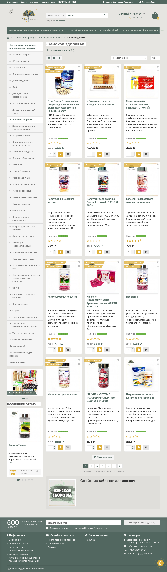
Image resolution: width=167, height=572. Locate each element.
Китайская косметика (80, 30)
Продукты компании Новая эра (26, 267)
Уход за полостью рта (23, 333)
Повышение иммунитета (24, 252)
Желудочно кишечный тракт (23, 111)
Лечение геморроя (21, 54)
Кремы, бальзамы (21, 171)
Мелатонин (132, 296)
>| (120, 466)
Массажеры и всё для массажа (140, 30)
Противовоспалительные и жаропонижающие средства (26, 278)
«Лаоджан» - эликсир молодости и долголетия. (101, 103)
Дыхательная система (23, 103)
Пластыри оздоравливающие (21, 244)
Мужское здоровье (21, 191)
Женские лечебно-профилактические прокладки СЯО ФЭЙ (138, 104)
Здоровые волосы (21, 135)
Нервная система (21, 204)
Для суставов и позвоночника (20, 95)
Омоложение (18, 210)
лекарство (60, 21)
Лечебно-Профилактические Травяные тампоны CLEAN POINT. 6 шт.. (102, 301)
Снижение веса (20, 304)
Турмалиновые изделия (24, 317)
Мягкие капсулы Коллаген (62, 394)
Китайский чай (109, 30)
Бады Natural (18, 67)
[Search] (87, 15)
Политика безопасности (21, 550)
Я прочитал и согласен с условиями (76, 528)
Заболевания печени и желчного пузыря (23, 127)
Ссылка (52, 547)
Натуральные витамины (24, 197)
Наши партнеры (48, 2)
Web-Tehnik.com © (35, 568)
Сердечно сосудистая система (23, 296)
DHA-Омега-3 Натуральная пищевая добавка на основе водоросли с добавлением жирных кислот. (63, 106)
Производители (56, 543)
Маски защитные (21, 178)
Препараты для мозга (23, 259)
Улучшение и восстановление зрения (24, 325)
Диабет (16, 87)
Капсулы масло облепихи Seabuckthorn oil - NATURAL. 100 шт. (103, 202)
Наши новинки (17, 362)
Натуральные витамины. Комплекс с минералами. (140, 396)
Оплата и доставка (29, 2)
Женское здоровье (22, 119)
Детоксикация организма (25, 74)
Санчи (15, 288)
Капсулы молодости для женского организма (139, 201)
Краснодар (129, 2)
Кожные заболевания (23, 158)
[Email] (83, 522)
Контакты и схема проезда (61, 540)
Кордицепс (18, 165)
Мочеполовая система (23, 184)
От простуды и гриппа (23, 236)
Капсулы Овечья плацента (62, 296)
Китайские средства (22, 151)
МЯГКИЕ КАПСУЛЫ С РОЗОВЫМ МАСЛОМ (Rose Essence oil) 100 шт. (101, 397)
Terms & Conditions (18, 554)
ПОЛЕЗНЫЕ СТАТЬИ (67, 2)
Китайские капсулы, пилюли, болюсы (22, 143)
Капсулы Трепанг (18, 445)
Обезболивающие (21, 61)
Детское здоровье (21, 80)
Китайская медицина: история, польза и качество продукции (24, 559)
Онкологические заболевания (20, 218)
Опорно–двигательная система (23, 228)
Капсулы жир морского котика (61, 201)
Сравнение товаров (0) (60, 50)
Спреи (15, 310)
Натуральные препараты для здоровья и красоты (34, 30)
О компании (12, 2)
